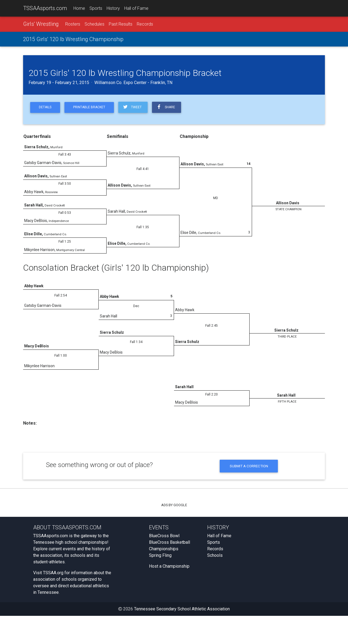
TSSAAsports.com (45, 8)
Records (145, 24)
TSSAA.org (53, 574)
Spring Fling (160, 557)
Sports (95, 8)
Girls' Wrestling (41, 24)
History (113, 8)
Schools (215, 557)
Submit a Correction (249, 467)
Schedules (94, 24)
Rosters (72, 24)
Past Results (120, 24)
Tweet (136, 108)
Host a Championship (169, 568)
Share (171, 108)
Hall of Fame (136, 8)
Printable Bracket (92, 108)
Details (45, 108)
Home (79, 8)
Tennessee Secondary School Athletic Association (182, 611)
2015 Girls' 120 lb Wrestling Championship (73, 40)
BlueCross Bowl (164, 537)
